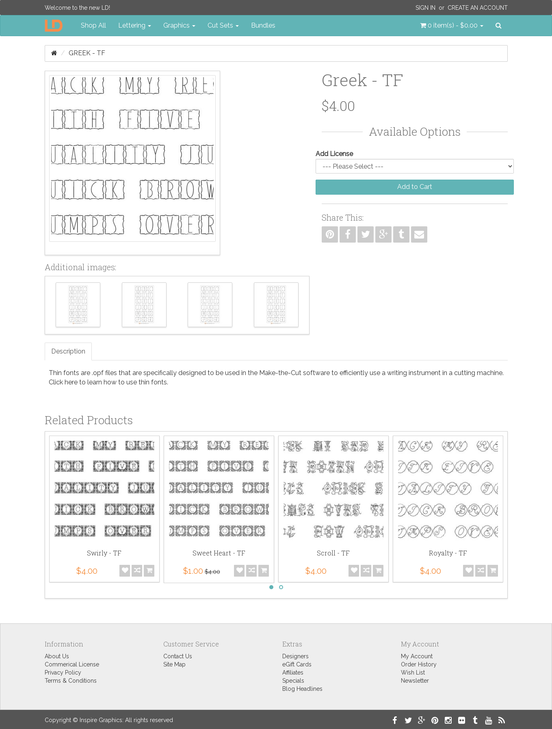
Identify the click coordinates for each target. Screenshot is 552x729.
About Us (57, 656)
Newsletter (415, 680)
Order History (419, 664)
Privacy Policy (63, 672)
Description (68, 351)
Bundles (263, 25)
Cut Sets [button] (223, 25)
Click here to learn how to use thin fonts (108, 382)
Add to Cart (414, 187)
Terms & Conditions (71, 680)
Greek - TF (87, 53)
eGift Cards (297, 664)
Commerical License (72, 664)
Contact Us (177, 656)
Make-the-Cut (280, 373)
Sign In (425, 7)
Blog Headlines (302, 689)
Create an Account (478, 7)
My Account (417, 656)
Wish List (413, 672)
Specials (293, 680)
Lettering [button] (134, 25)
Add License (334, 154)
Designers (295, 656)
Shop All (93, 25)
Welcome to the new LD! (77, 7)
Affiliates (292, 672)
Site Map (174, 664)
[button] (451, 25)
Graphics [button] (179, 25)
